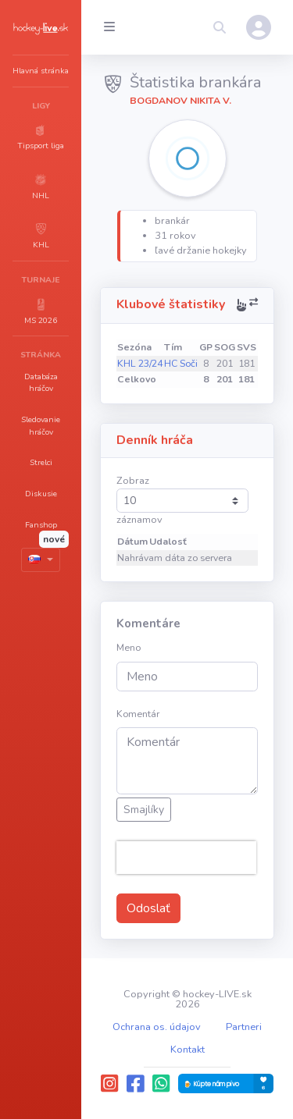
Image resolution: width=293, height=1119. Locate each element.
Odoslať (148, 908)
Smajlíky (143, 809)
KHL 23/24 (140, 363)
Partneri (244, 1027)
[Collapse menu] (109, 27)
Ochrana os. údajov (157, 1027)
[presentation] (186, 857)
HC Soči (181, 363)
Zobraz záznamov (182, 500)
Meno (128, 647)
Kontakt (187, 1050)
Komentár (137, 714)
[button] (40, 137)
